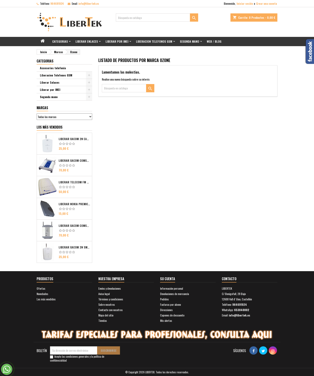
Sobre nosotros (106, 304)
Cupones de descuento (172, 315)
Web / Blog (214, 41)
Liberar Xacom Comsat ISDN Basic (74, 160)
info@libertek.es (88, 3)
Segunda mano (189, 41)
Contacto (229, 278)
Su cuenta (167, 278)
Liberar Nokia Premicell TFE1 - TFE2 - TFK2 (74, 204)
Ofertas (41, 288)
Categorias (60, 41)
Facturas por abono (170, 304)
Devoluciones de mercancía (174, 294)
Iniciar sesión (245, 3)
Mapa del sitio (105, 315)
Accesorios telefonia (53, 68)
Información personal (171, 288)
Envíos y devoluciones (109, 288)
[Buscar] (157, 17)
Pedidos (164, 299)
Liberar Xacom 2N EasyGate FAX (74, 139)
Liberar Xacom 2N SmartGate (74, 247)
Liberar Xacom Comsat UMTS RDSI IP (74, 225)
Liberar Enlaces (87, 41)
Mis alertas (166, 320)
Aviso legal (104, 294)
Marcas (42, 107)
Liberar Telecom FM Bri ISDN (74, 182)
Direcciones (166, 310)
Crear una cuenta (266, 3)
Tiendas (102, 320)
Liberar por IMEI (117, 41)
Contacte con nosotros (110, 310)
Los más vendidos (50, 127)
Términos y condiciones (110, 299)
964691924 (57, 3)
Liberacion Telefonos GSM (154, 41)
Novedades (42, 294)
